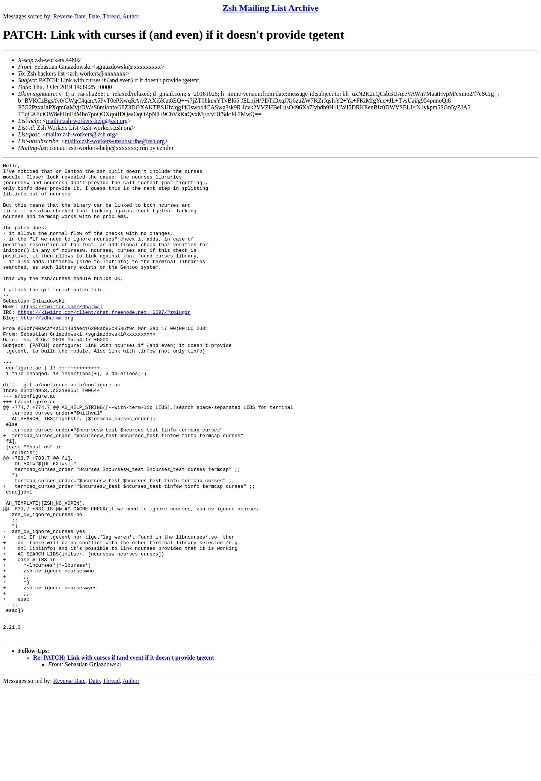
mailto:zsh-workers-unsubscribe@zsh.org (115, 141)
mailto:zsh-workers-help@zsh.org (87, 121)
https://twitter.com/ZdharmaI (62, 335)
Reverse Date (69, 16)
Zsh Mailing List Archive (270, 8)
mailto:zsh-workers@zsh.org (80, 134)
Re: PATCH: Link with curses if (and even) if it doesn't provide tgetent (123, 751)
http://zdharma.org (47, 349)
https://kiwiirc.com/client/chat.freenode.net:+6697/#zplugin (104, 342)
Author (130, 16)
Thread (111, 16)
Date (94, 16)
